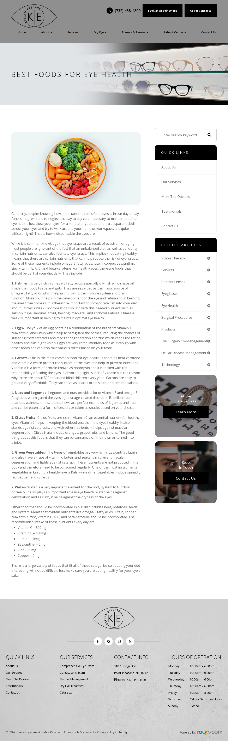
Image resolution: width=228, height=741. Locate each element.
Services (72, 32)
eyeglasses (170, 294)
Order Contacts (200, 10)
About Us (169, 167)
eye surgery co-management (174, 344)
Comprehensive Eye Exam (77, 666)
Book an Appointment (162, 10)
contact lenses (174, 282)
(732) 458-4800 (127, 10)
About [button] (46, 32)
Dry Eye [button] (100, 32)
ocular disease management (185, 358)
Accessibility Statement (79, 732)
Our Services (171, 181)
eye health (170, 306)
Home (22, 32)
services (168, 270)
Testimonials (172, 211)
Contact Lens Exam (73, 673)
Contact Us (209, 32)
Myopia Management (74, 679)
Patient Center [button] (174, 32)
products (168, 330)
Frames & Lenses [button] (135, 32)
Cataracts (66, 692)
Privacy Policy (105, 732)
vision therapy (173, 258)
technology (171, 370)
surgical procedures (177, 318)
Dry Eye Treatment (73, 686)
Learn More (186, 417)
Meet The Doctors (176, 196)
